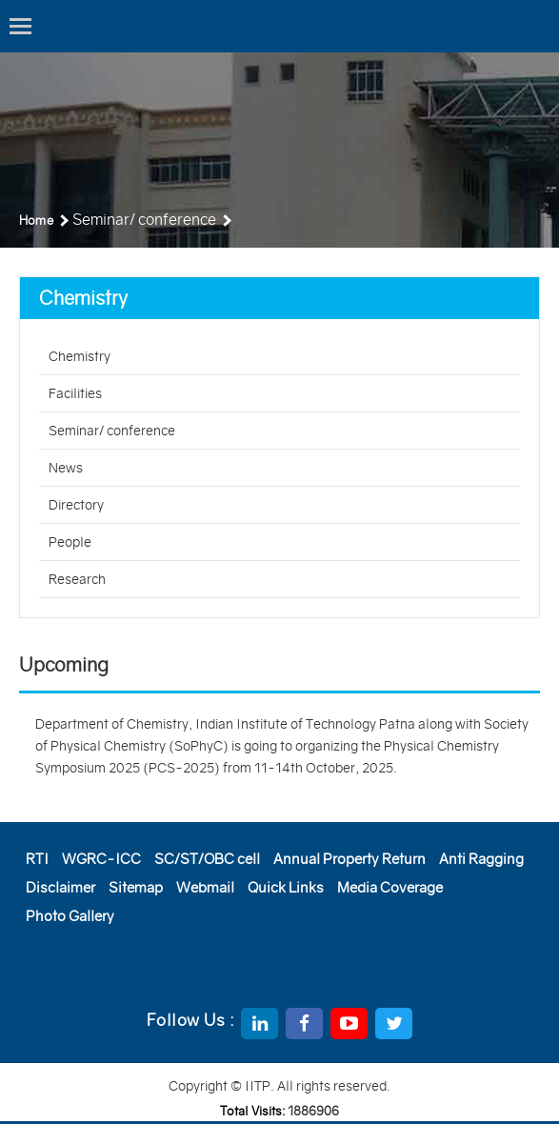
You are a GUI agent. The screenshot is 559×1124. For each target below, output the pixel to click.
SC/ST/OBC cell (207, 859)
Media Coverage (390, 887)
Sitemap (136, 887)
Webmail (205, 887)
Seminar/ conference (112, 430)
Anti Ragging (481, 859)
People (70, 542)
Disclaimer (60, 887)
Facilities (75, 393)
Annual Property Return (349, 859)
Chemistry (79, 356)
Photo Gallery (70, 916)
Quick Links (286, 887)
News (66, 467)
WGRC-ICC (101, 859)
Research (77, 579)
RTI (37, 859)
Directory (76, 504)
